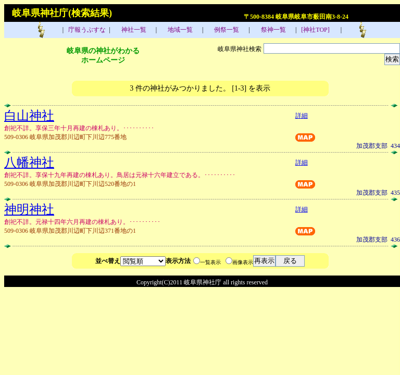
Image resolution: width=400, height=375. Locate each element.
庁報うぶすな (86, 29)
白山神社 (29, 115)
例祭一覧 (225, 29)
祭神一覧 (272, 29)
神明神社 (29, 209)
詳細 (301, 115)
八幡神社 (29, 162)
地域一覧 (179, 29)
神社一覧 (133, 29)
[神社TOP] (318, 29)
